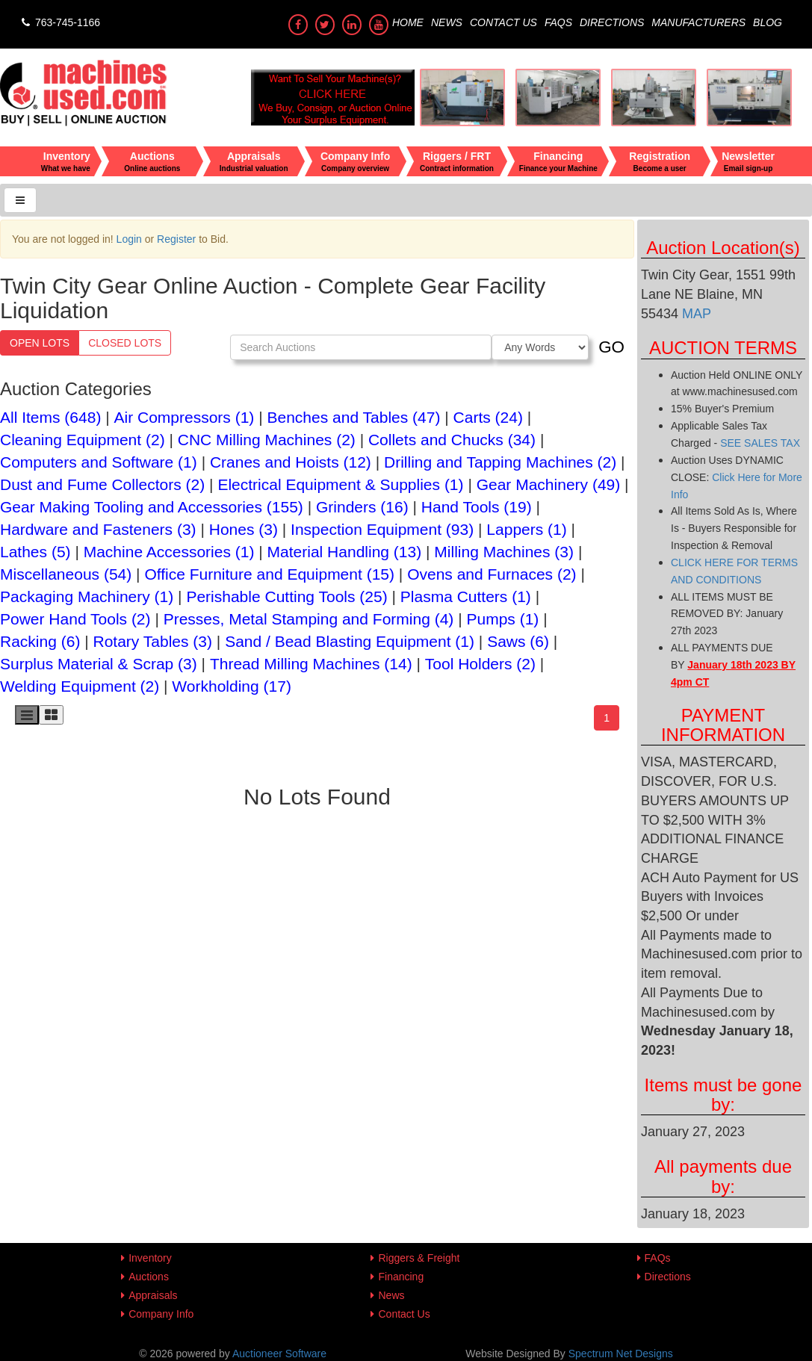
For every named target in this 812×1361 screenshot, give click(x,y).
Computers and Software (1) (98, 462)
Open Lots (39, 343)
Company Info (160, 1314)
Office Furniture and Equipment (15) (269, 574)
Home (408, 22)
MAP (694, 313)
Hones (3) (243, 529)
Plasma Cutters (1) (465, 596)
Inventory (150, 1258)
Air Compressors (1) (184, 417)
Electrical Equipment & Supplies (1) (340, 484)
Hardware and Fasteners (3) (98, 529)
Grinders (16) (362, 506)
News (446, 22)
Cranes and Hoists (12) (290, 462)
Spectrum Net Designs (620, 1354)
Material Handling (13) (344, 551)
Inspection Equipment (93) (382, 529)
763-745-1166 (59, 22)
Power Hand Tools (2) (75, 618)
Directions (612, 22)
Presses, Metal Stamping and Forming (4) (309, 618)
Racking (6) (40, 641)
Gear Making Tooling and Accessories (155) (151, 506)
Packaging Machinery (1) (86, 596)
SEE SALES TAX (760, 443)
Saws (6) (518, 641)
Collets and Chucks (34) (452, 439)
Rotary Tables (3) (153, 641)
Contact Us (503, 22)
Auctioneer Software (279, 1354)
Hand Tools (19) (476, 506)
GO (611, 347)
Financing (401, 1277)
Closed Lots (124, 343)
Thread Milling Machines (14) (311, 663)
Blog (767, 22)
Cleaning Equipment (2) (82, 439)
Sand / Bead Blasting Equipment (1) (349, 641)
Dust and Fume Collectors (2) (102, 484)
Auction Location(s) (722, 248)
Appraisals (152, 1295)
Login (129, 239)
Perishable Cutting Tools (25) (286, 596)
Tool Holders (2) (480, 663)
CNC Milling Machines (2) (267, 439)
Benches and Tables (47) (354, 417)
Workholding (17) (231, 686)
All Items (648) (50, 417)
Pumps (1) (502, 618)
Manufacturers (698, 22)
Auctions (148, 1277)
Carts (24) (488, 417)
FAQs (558, 22)
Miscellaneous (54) (65, 574)
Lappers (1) (526, 529)
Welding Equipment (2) (79, 686)
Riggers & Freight (418, 1258)
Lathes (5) (35, 551)
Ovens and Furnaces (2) (491, 574)
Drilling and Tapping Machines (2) (500, 462)
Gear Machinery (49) (549, 484)
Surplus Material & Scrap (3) (98, 663)
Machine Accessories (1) (169, 551)
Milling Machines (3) (504, 551)
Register (176, 239)
